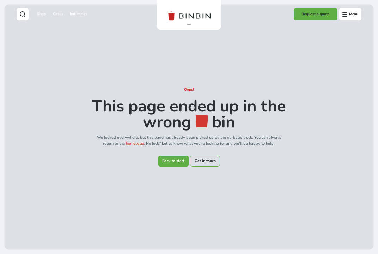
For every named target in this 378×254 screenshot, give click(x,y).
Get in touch (205, 160)
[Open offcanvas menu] (350, 14)
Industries (78, 14)
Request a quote (315, 14)
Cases (58, 14)
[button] (189, 25)
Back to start (173, 160)
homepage (135, 143)
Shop (41, 14)
